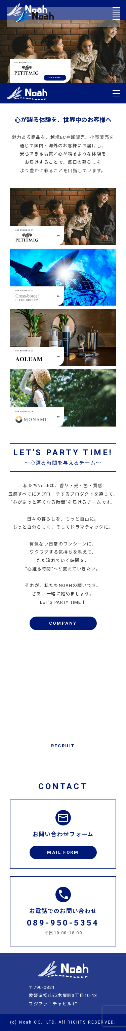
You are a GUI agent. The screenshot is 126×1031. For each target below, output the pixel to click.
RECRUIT (63, 745)
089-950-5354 (63, 923)
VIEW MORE (55, 77)
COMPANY (63, 623)
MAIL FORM (63, 852)
